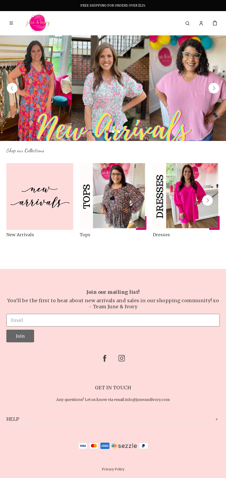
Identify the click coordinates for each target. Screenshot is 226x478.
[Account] (201, 23)
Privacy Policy (113, 469)
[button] (12, 88)
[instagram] (121, 358)
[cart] (215, 23)
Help (113, 419)
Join (20, 336)
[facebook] (104, 358)
